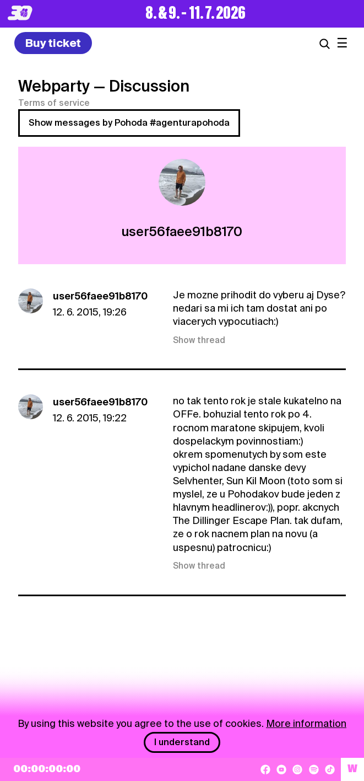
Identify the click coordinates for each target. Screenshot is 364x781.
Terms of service (54, 103)
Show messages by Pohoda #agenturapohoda (129, 122)
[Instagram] (297, 769)
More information (306, 723)
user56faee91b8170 (100, 296)
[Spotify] (314, 769)
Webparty (54, 86)
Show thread (199, 340)
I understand (182, 742)
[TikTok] (330, 769)
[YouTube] (281, 769)
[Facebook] (265, 769)
